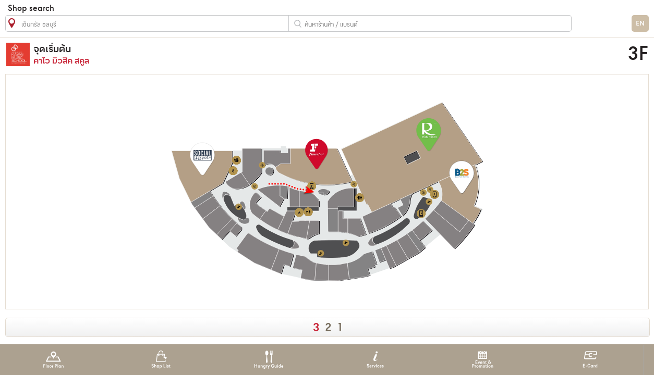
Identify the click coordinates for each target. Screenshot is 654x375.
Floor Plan (53, 359)
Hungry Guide (268, 359)
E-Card (590, 359)
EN (640, 24)
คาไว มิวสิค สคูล (242, 54)
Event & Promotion (482, 359)
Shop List (160, 359)
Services (375, 359)
